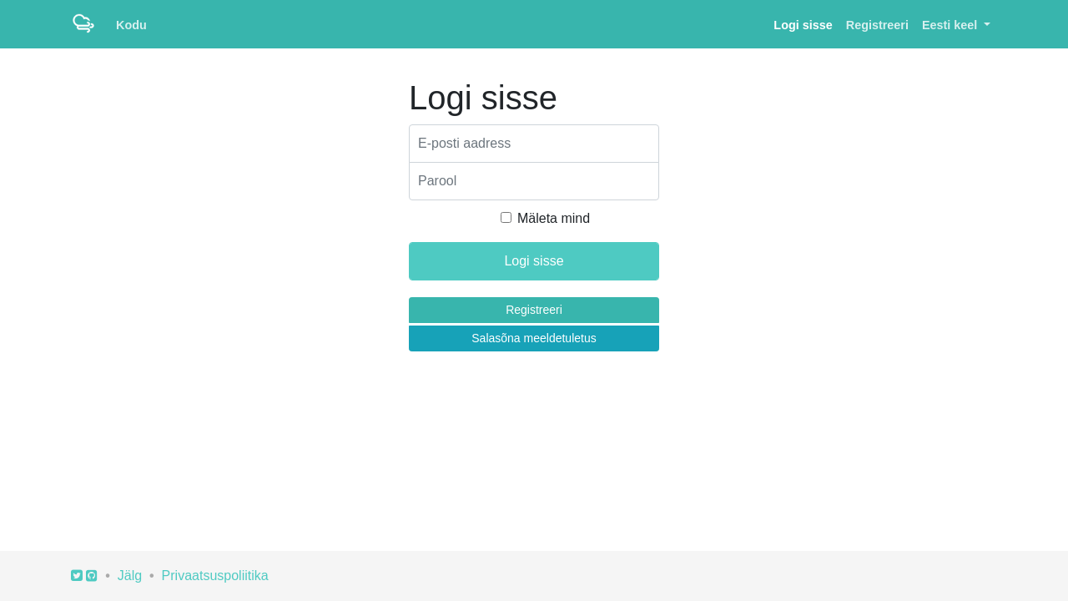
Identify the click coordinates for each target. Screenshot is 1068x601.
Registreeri (877, 25)
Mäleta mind (553, 218)
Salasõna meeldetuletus (533, 338)
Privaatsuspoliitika (215, 575)
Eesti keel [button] (951, 25)
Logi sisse (802, 25)
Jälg (130, 575)
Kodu (131, 25)
